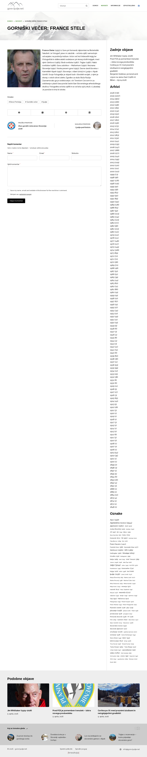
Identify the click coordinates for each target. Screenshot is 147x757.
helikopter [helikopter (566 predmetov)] (116, 553)
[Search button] (86, 5)
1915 (112, 425)
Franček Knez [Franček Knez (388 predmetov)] (116, 547)
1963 (112, 283)
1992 (112, 196)
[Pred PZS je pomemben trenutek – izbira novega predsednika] (73, 695)
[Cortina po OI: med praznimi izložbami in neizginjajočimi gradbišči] (119, 695)
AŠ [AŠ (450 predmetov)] (113, 532)
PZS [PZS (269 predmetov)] (113, 620)
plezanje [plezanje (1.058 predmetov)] (116, 610)
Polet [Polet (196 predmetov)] (135, 611)
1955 (112, 307)
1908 (112, 444)
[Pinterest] (66, 112)
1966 (112, 274)
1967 (112, 271)
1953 (112, 314)
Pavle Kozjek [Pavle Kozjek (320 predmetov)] (128, 602)
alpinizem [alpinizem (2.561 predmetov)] (117, 525)
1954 (112, 311)
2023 (112, 102)
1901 (112, 459)
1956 (112, 304)
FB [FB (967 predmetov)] (124, 538)
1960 (112, 292)
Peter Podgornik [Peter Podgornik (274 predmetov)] (130, 605)
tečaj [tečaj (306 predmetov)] (127, 641)
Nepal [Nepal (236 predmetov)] (114, 593)
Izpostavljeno (129, 5)
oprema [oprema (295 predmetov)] (132, 596)
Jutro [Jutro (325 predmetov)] (125, 565)
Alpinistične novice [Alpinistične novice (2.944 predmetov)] (121, 522)
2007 (112, 150)
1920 (112, 413)
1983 (112, 223)
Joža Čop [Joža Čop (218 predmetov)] (127, 562)
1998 (112, 177)
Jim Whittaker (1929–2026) (121, 56)
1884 (112, 495)
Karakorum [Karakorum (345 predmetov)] (115, 568)
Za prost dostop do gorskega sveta (25, 737)
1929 (112, 386)
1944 (112, 341)
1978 (112, 238)
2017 (112, 120)
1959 (112, 295)
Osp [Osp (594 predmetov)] (113, 598)
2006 (112, 153)
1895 (112, 474)
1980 (112, 232)
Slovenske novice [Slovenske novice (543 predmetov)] (118, 626)
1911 (112, 437)
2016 (112, 123)
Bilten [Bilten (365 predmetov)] (127, 532)
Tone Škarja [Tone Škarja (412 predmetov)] (130, 647)
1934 (112, 371)
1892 (112, 483)
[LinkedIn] (89, 112)
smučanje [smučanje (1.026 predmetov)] (116, 632)
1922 (112, 407)
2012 (112, 135)
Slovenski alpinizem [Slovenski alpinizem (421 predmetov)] (118, 629)
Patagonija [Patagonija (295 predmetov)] (115, 602)
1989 (112, 205)
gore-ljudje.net (15, 8)
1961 (112, 289)
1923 (112, 404)
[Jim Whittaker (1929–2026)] (28, 695)
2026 (112, 93)
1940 (112, 353)
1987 (112, 211)
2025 (112, 96)
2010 (112, 141)
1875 (112, 498)
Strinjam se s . (21, 194)
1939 (112, 356)
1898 (112, 468)
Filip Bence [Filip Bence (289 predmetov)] (115, 541)
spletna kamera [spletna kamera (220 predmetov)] (130, 632)
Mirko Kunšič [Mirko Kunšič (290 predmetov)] (130, 584)
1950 (112, 323)
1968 (112, 268)
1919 (112, 416)
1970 (112, 262)
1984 (112, 220)
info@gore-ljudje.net (131, 749)
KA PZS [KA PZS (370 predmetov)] (133, 565)
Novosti (104, 5)
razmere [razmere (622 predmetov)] (122, 619)
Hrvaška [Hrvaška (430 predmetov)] (114, 556)
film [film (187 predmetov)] (125, 541)
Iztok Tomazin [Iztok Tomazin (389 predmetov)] (132, 559)
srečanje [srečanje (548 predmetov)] (115, 635)
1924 (112, 401)
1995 (112, 187)
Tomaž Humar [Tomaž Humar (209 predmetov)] (128, 644)
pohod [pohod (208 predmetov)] (127, 611)
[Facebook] (139, 6)
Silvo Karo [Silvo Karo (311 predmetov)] (133, 620)
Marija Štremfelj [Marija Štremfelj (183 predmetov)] (116, 578)
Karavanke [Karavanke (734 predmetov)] (128, 568)
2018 (112, 117)
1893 (112, 480)
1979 (112, 235)
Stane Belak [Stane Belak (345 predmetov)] (115, 638)
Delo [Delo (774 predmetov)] (126, 535)
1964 (112, 280)
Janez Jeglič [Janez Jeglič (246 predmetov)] (116, 562)
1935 (112, 368)
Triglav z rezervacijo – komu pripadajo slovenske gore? (127, 737)
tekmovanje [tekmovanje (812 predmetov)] (116, 641)
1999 (112, 174)
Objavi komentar (16, 201)
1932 (112, 377)
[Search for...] (71, 5)
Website (75, 153)
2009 (112, 144)
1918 (112, 419)
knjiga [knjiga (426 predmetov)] (114, 571)
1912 (112, 434)
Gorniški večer (31, 102)
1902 (112, 456)
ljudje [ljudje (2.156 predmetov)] (115, 574)
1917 (112, 422)
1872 (112, 504)
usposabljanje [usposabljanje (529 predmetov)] (129, 650)
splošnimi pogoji (25, 194)
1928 (112, 389)
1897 (112, 471)
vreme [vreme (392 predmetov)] (124, 656)
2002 (112, 165)
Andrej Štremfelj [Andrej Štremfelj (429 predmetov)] (117, 529)
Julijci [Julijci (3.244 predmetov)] (115, 565)
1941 (112, 350)
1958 (112, 298)
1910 (112, 440)
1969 (112, 265)
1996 (112, 183)
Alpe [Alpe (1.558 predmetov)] (114, 519)
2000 (112, 171)
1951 (112, 320)
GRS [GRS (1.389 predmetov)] (128, 550)
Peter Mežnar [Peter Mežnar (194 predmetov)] (116, 605)
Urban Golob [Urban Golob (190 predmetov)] (115, 650)
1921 (112, 410)
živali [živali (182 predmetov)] (113, 662)
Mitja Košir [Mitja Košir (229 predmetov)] (115, 587)
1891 (112, 486)
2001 (112, 168)
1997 (112, 181)
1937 (112, 362)
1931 (112, 380)
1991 (112, 199)
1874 (112, 501)
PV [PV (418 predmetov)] (130, 617)
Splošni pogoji (81, 749)
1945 (112, 338)
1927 (112, 392)
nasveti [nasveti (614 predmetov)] (114, 589)
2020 (112, 111)
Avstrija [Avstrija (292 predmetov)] (130, 529)
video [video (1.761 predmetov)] (115, 653)
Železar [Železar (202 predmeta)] (133, 659)
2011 (112, 138)
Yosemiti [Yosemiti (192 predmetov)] (133, 656)
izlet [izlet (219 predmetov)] (122, 559)
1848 (112, 507)
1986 (112, 214)
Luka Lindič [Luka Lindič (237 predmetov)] (126, 574)
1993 (112, 193)
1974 (112, 250)
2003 (112, 162)
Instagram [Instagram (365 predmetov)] (125, 556)
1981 (112, 229)
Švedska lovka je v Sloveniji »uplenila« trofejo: (58, 737)
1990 (112, 202)
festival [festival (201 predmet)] (133, 538)
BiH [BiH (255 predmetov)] (119, 532)
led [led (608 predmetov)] (130, 571)
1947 (112, 332)
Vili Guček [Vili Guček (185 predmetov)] (114, 656)
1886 (112, 489)
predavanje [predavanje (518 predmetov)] (116, 614)
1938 (112, 359)
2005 (112, 156)
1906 (112, 450)
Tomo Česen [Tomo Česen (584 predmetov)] (116, 647)
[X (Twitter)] (42, 112)
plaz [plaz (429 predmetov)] (129, 608)
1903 (112, 453)
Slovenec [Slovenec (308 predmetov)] (128, 623)
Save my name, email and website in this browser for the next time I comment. (38, 190)
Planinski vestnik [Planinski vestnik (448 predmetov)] (117, 608)
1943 (112, 344)
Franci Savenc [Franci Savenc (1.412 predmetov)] (118, 544)
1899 (112, 465)
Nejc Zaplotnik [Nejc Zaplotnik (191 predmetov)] (126, 590)
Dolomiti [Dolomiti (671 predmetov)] (115, 538)
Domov (95, 5)
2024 (112, 99)
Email (42, 153)
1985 (112, 217)
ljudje (44, 102)
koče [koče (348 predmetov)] (122, 571)
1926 (112, 395)
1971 (112, 259)
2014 (112, 129)
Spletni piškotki (66, 749)
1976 (112, 244)
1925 (112, 398)
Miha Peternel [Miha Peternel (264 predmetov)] (116, 584)
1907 (112, 447)
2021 (112, 108)
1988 (112, 208)
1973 (112, 253)
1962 (112, 286)
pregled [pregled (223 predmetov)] (127, 614)
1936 (112, 365)
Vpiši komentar (13, 164)
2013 (112, 132)
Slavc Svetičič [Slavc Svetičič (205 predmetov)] (116, 623)
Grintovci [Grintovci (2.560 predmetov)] (116, 550)
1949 (112, 326)
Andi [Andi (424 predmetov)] (128, 526)
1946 (112, 335)
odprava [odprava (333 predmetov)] (114, 596)
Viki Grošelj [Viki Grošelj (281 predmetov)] (126, 653)
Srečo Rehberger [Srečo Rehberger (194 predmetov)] (128, 635)
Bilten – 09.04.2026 (118, 80)
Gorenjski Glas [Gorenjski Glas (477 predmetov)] (131, 547)
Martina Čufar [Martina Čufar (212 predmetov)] (129, 581)
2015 (112, 126)
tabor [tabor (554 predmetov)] (126, 638)
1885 (112, 492)
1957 (112, 301)
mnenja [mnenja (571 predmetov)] (126, 586)
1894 (112, 477)
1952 (112, 316)
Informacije (115, 5)
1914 (112, 428)
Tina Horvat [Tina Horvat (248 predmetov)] (115, 644)
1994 (112, 190)
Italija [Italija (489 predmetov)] (114, 559)
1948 (112, 329)
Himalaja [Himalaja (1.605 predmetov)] (128, 553)
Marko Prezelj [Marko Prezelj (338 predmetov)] (116, 580)
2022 (112, 105)
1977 (112, 241)
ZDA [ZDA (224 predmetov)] (113, 659)
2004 (112, 159)
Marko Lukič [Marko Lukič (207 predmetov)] (129, 578)
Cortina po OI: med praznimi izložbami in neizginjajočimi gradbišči (122, 68)
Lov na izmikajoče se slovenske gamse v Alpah (94, 737)
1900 (112, 462)
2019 (112, 114)
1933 (112, 374)
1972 (112, 256)
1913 (112, 431)
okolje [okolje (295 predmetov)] (123, 596)
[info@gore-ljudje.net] (120, 749)
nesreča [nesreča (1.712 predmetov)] (124, 592)
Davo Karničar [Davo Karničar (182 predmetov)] (115, 535)
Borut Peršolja (15, 102)
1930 (112, 383)
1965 (112, 277)
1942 (112, 347)
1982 (112, 226)
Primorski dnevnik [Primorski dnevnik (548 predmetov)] (118, 617)
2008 (112, 147)
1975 (112, 247)
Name (10, 153)
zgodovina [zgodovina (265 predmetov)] (122, 659)
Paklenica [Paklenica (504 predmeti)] (123, 599)
